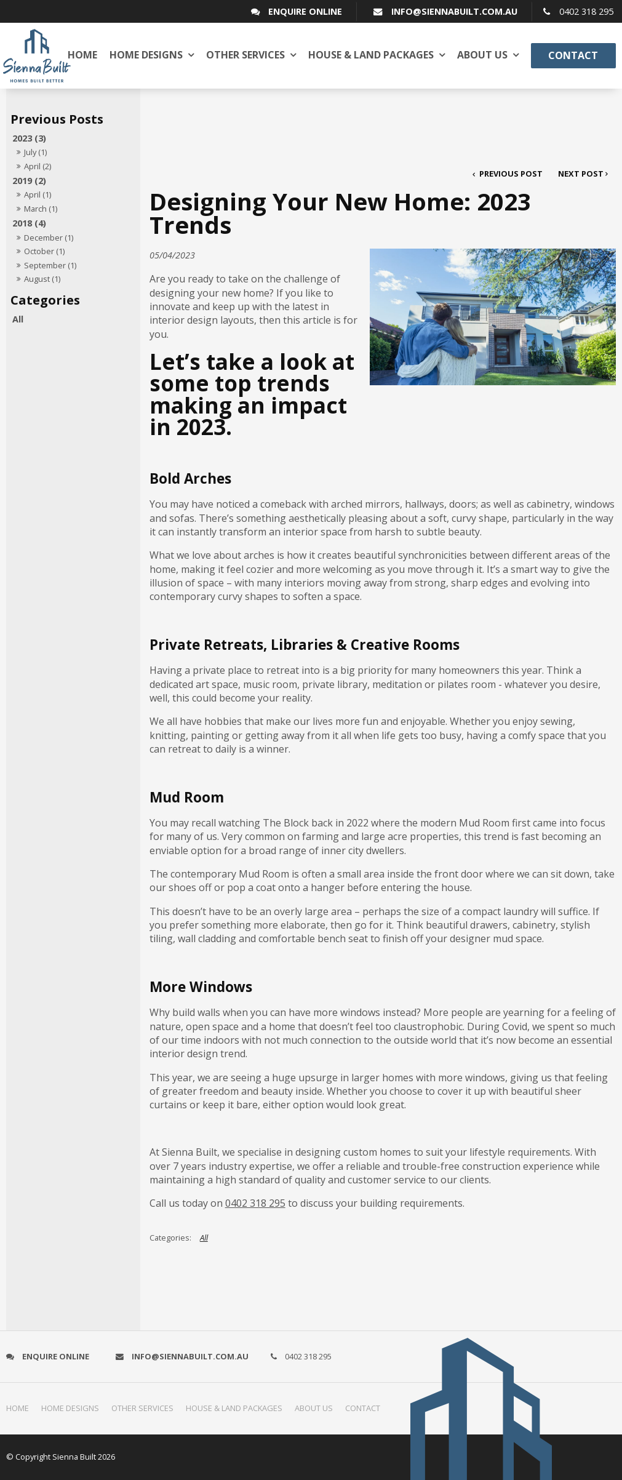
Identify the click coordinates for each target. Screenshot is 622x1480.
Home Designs (146, 55)
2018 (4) (29, 223)
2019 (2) (29, 180)
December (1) (48, 237)
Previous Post (510, 173)
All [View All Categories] (204, 1237)
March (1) (40, 208)
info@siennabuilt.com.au (454, 11)
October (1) (44, 251)
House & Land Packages (371, 55)
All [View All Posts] (17, 319)
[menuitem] (20, 1409)
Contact (573, 55)
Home (82, 55)
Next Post (581, 173)
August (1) (42, 278)
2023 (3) (29, 138)
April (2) (37, 166)
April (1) (37, 194)
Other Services (245, 55)
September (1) (50, 265)
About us (482, 55)
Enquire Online (305, 11)
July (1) (35, 152)
